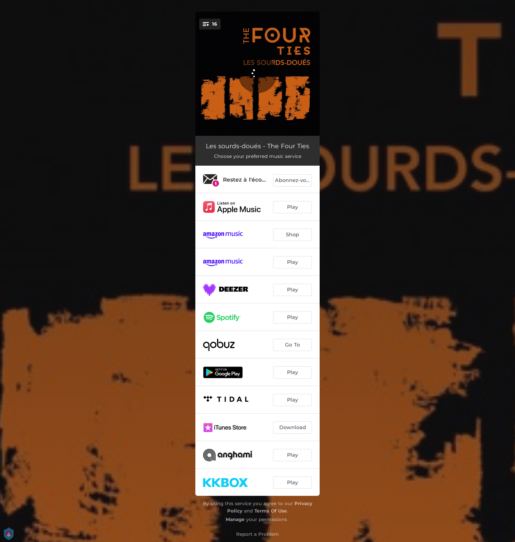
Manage (235, 519)
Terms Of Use (270, 511)
